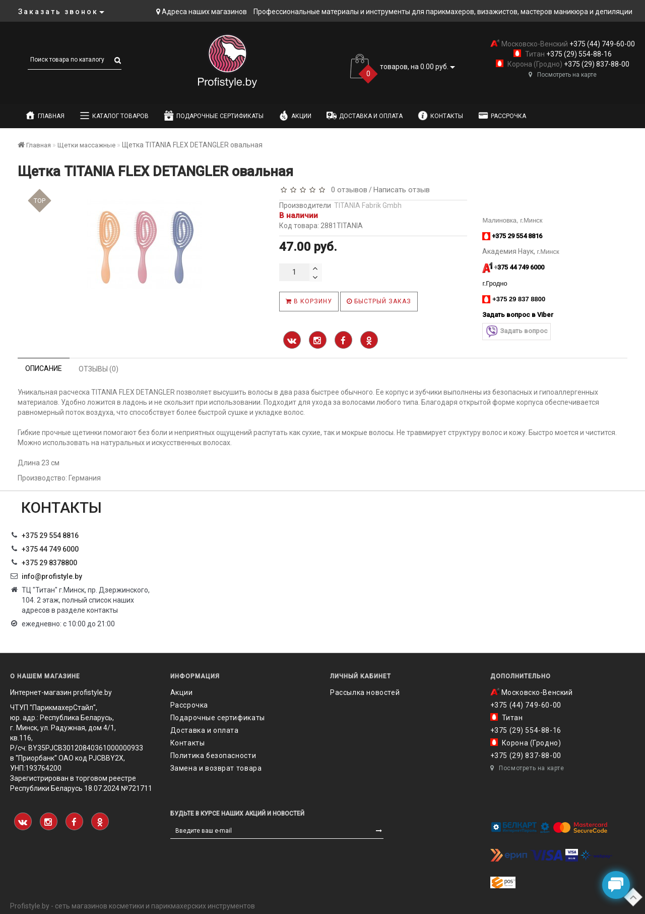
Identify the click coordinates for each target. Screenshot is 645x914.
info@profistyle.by (52, 576)
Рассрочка (502, 116)
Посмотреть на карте (563, 74)
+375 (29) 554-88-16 (578, 54)
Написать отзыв (401, 189)
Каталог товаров (114, 116)
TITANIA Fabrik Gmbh (368, 205)
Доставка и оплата (365, 116)
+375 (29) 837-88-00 (595, 64)
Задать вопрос (516, 331)
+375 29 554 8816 (50, 535)
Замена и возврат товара (216, 768)
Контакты (440, 116)
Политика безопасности (213, 755)
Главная (44, 116)
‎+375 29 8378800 (49, 563)
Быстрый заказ (379, 301)
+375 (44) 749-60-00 (601, 44)
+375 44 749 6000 (50, 549)
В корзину (309, 301)
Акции (295, 116)
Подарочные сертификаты (214, 116)
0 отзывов (347, 189)
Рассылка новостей (365, 692)
